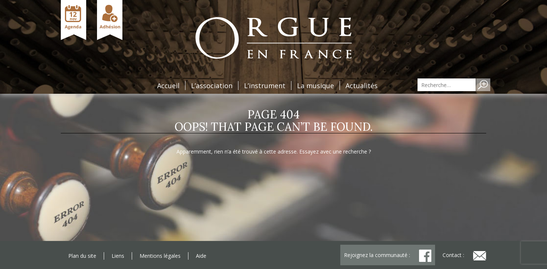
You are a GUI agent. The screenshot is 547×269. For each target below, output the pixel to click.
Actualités (362, 85)
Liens (118, 255)
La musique (315, 85)
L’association (211, 85)
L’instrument (264, 85)
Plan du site (82, 255)
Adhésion (109, 20)
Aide (201, 255)
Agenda (73, 20)
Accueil (168, 85)
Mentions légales (160, 255)
